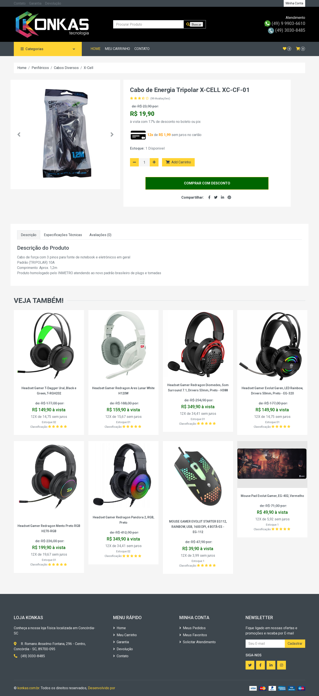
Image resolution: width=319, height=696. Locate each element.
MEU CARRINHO (117, 49)
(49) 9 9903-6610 (284, 23)
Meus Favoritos (193, 635)
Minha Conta (294, 3)
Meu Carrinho (125, 635)
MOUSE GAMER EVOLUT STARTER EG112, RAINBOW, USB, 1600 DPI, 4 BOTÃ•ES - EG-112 (198, 527)
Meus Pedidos (192, 628)
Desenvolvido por (101, 688)
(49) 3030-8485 (286, 30)
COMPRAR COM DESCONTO (207, 183)
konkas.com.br (28, 688)
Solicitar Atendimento (197, 642)
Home (22, 68)
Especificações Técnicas (63, 235)
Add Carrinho (178, 162)
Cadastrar (295, 643)
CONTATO (142, 49)
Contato (20, 3)
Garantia (35, 3)
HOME (95, 49)
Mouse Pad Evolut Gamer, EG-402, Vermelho (272, 496)
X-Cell (88, 68)
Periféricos (40, 68)
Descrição (28, 235)
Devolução (53, 3)
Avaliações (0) (100, 235)
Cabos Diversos (66, 68)
